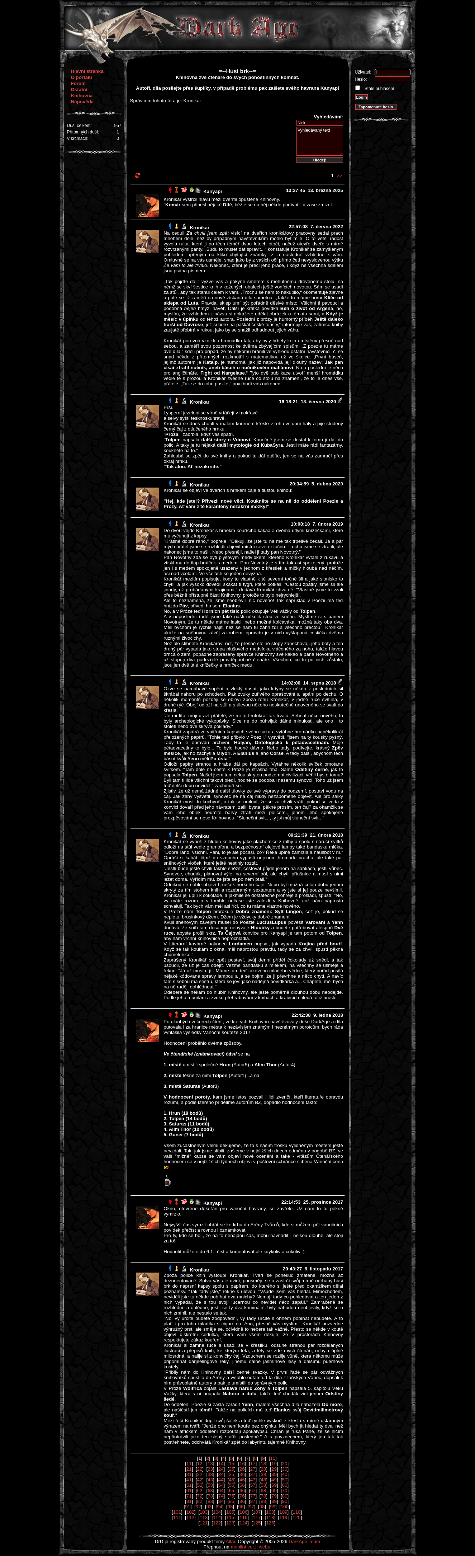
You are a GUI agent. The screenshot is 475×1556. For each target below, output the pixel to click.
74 (221, 1496)
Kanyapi (212, 191)
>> (339, 175)
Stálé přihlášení (379, 88)
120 (296, 1517)
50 (285, 1479)
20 (285, 1463)
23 (210, 1469)
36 (242, 1474)
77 (253, 1496)
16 (242, 1463)
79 (274, 1496)
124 (243, 1523)
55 (231, 1485)
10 (272, 1458)
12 (199, 1463)
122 (217, 1523)
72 (199, 1496)
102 (190, 1512)
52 (199, 1485)
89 (274, 1501)
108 (270, 1512)
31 (189, 1474)
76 (242, 1496)
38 (263, 1474)
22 (199, 1469)
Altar (231, 1541)
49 (274, 1479)
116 (243, 1517)
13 (210, 1463)
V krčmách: (78, 138)
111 (177, 1517)
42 (199, 1479)
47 (253, 1479)
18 (263, 1463)
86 (242, 1501)
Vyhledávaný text (319, 141)
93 (209, 1506)
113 (204, 1517)
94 (219, 1506)
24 (221, 1469)
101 (177, 1512)
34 (221, 1474)
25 (231, 1469)
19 (274, 1463)
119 (283, 1517)
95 (230, 1506)
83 (210, 1501)
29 (274, 1469)
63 (210, 1490)
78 (263, 1496)
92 (198, 1506)
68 (263, 1490)
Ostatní (79, 89)
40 (285, 1474)
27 (253, 1469)
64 (221, 1490)
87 (253, 1501)
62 (199, 1490)
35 (231, 1474)
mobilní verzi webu (250, 1547)
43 (210, 1479)
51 (189, 1485)
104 (217, 1512)
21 (189, 1469)
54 (221, 1485)
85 (231, 1501)
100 (285, 1506)
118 (270, 1517)
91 (187, 1506)
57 (253, 1485)
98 (262, 1506)
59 (274, 1485)
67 (253, 1490)
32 (199, 1474)
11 (189, 1463)
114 (217, 1517)
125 (257, 1523)
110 (296, 1512)
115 (230, 1517)
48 (263, 1479)
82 (199, 1501)
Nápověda (82, 101)
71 (189, 1496)
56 (242, 1485)
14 (221, 1463)
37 (253, 1474)
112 (190, 1517)
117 (257, 1517)
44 (221, 1479)
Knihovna (82, 95)
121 (204, 1523)
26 (242, 1469)
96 (240, 1506)
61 (189, 1490)
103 (204, 1512)
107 (257, 1512)
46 (242, 1479)
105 (230, 1512)
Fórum (78, 83)
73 (210, 1496)
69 (274, 1490)
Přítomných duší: (83, 132)
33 (210, 1474)
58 (263, 1485)
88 (263, 1501)
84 (221, 1501)
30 (285, 1469)
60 (285, 1485)
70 (285, 1490)
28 (263, 1469)
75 (231, 1496)
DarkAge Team (304, 1541)
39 (274, 1474)
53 (210, 1485)
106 (243, 1512)
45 (231, 1479)
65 (231, 1490)
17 (253, 1463)
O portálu (81, 77)
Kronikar (199, 227)
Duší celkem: (79, 125)
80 (285, 1496)
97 (251, 1506)
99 (272, 1506)
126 (270, 1523)
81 (189, 1501)
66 (242, 1490)
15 (231, 1463)
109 (283, 1512)
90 (285, 1501)
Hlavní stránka (87, 71)
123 (230, 1523)
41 (189, 1479)
